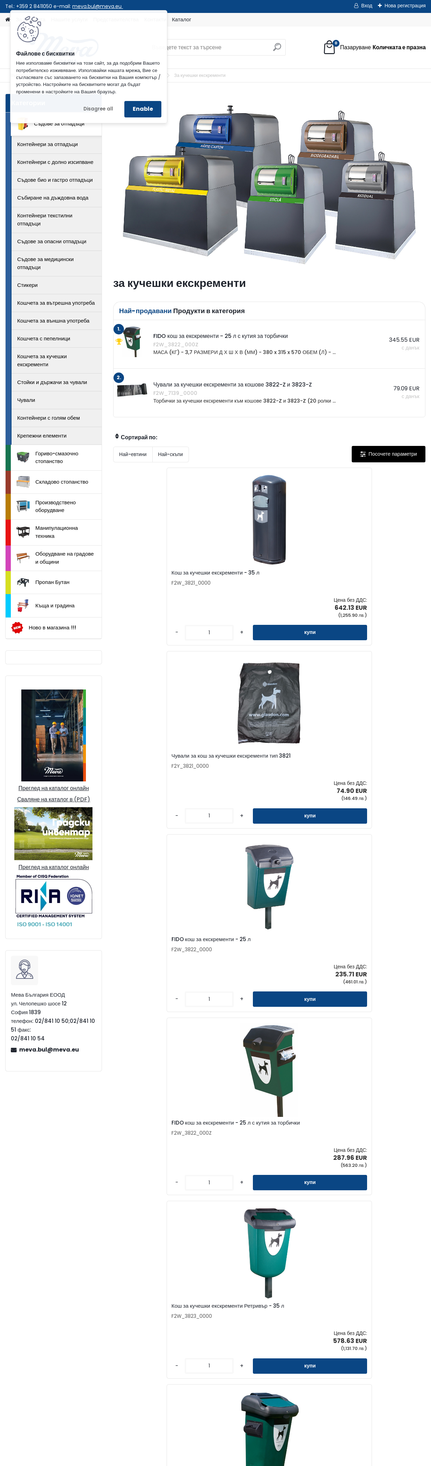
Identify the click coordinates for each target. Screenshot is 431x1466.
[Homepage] (7, 20)
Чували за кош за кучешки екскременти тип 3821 (257, 576)
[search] (277, 50)
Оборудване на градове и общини (55, 557)
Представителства (178, 1320)
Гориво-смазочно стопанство (47, 457)
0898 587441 (53, 1383)
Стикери (27, 285)
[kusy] (137, 638)
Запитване (168, 1309)
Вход (366, 5)
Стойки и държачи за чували (52, 382)
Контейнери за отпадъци (47, 144)
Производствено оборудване (46, 506)
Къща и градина (45, 605)
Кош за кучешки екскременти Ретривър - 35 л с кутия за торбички (364, 768)
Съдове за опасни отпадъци (51, 241)
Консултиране (258, 1320)
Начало (21, 1419)
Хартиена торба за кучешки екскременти (258, 961)
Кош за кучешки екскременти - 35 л (165, 574)
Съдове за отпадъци (50, 124)
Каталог (181, 19)
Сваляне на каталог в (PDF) (53, 799)
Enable (143, 109)
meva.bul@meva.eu (97, 6)
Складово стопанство (52, 482)
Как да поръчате (261, 1309)
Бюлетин (166, 1342)
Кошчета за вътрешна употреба (56, 302)
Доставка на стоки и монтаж (276, 1331)
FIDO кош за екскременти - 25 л (368, 574)
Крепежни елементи (41, 435)
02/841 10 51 (88, 1375)
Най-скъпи (170, 454)
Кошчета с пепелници (43, 338)
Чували (26, 400)
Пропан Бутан (43, 582)
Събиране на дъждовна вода (52, 197)
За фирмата (256, 1297)
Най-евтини (132, 454)
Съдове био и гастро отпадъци (55, 179)
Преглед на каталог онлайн (54, 788)
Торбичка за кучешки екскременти (267, 1148)
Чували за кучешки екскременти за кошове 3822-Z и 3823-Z (163, 1150)
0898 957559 (89, 1383)
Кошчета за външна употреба (53, 320)
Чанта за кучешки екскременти (367, 1153)
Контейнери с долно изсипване (55, 162)
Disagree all (98, 109)
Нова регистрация (405, 5)
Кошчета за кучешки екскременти (42, 360)
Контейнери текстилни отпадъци (44, 219)
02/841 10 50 (54, 1375)
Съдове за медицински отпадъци (45, 263)
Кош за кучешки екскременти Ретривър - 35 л (260, 767)
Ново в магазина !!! (43, 628)
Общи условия (259, 1342)
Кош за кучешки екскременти (364, 959)
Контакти (166, 1297)
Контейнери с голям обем (48, 417)
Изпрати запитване (109, 1419)
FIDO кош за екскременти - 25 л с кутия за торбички (162, 767)
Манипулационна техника (47, 532)
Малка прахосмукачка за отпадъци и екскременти (163, 961)
